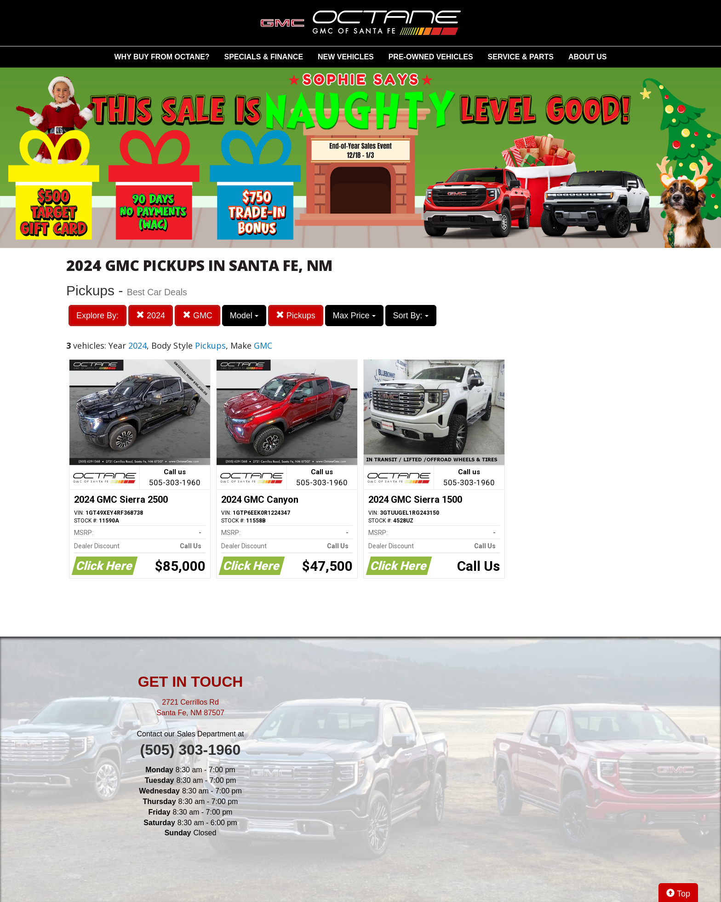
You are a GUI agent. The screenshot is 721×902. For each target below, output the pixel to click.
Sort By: (411, 315)
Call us (175, 478)
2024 (150, 315)
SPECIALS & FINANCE (263, 57)
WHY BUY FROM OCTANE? (162, 57)
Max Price (354, 315)
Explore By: (97, 315)
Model (244, 315)
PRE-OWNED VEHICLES (431, 57)
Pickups (295, 315)
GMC (197, 315)
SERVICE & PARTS (521, 57)
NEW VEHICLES (346, 57)
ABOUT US (587, 57)
